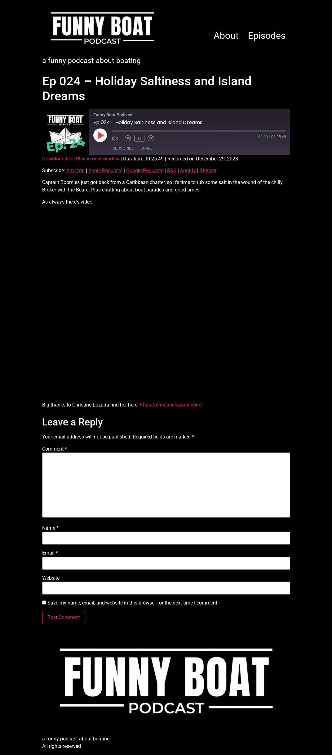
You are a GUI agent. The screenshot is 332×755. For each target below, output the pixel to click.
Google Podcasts (144, 170)
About (226, 35)
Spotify (188, 170)
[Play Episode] (100, 135)
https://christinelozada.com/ (171, 405)
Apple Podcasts (105, 170)
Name (50, 528)
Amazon (75, 170)
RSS (171, 170)
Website (51, 578)
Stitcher (208, 170)
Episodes (267, 35)
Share (147, 148)
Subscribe (123, 148)
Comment (54, 449)
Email (50, 553)
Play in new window (97, 159)
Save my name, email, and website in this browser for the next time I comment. (133, 602)
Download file (57, 159)
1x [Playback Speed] (139, 138)
